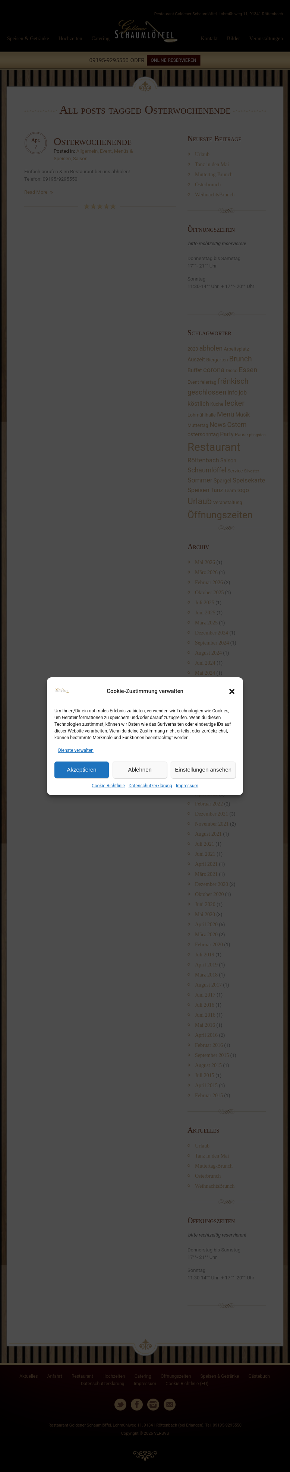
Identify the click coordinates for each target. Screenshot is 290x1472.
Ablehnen (139, 769)
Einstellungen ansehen (203, 769)
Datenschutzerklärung (150, 785)
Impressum (187, 785)
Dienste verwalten (76, 750)
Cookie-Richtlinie (108, 785)
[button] (232, 691)
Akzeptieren (81, 769)
